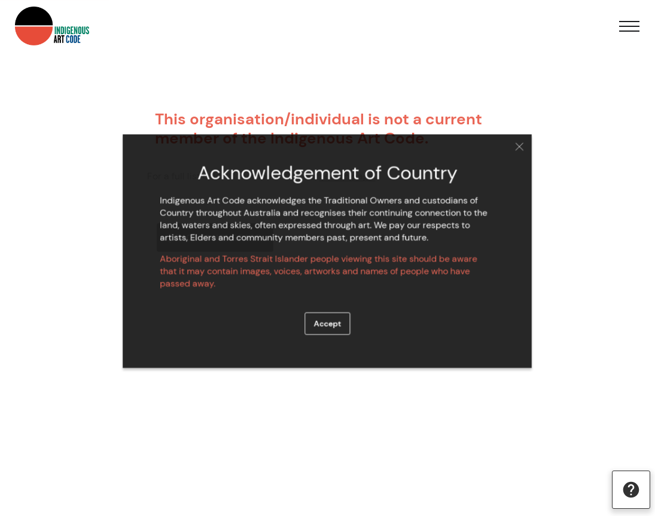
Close (511, 151)
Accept (327, 320)
